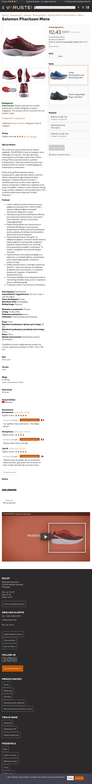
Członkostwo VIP (10, 729)
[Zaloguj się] (78, 7)
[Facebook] (4, 659)
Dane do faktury (9, 646)
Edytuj (70, 778)
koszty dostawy (75, 32)
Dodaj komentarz (10, 472)
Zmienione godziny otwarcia (14, 604)
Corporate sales (9, 640)
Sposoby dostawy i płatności (14, 703)
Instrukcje (7, 696)
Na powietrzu (16, 15)
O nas (6, 767)
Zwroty (6, 684)
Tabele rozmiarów (10, 755)
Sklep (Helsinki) (18, 123)
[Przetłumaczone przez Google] (10, 420)
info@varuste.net (9, 620)
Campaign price (56, 27)
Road (4, 369)
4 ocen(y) (31, 137)
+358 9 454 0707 (13, 616)
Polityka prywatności (11, 735)
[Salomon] (9, 495)
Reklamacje (8, 690)
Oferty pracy (8, 773)
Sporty (5, 15)
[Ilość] (53, 56)
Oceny (9, 1)
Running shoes (40, 15)
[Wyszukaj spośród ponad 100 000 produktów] (54, 7)
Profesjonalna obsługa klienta (77, 1)
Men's (81, 15)
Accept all (79, 778)
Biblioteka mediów (10, 761)
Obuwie (28, 15)
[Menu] (3, 7)
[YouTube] (14, 659)
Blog (5, 749)
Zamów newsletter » (12, 668)
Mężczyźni (6, 359)
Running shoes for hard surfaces (62, 15)
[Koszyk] (83, 7)
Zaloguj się (7, 723)
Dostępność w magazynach (13, 118)
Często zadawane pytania (13, 634)
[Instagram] (9, 659)
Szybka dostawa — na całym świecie (41, 1)
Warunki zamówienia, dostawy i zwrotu (18, 709)
